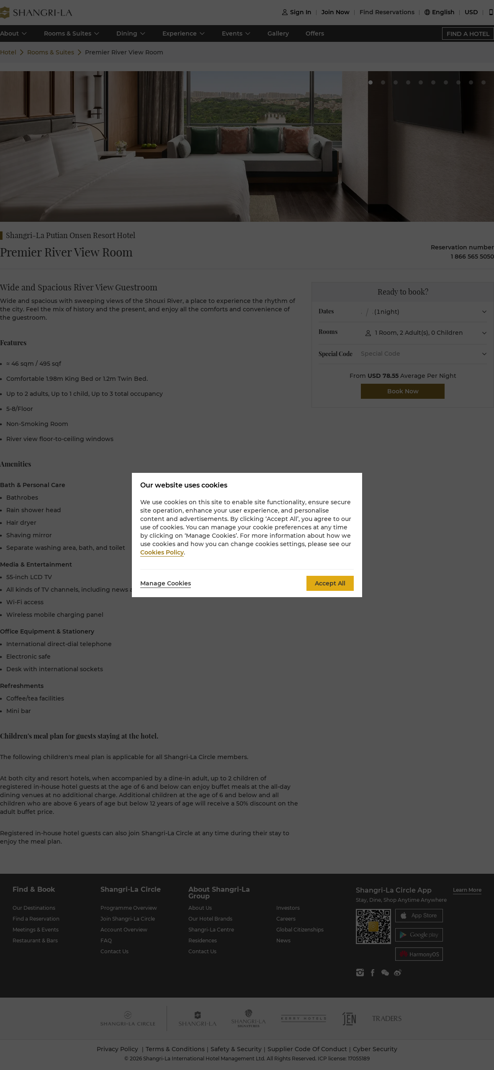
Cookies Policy (162, 552)
